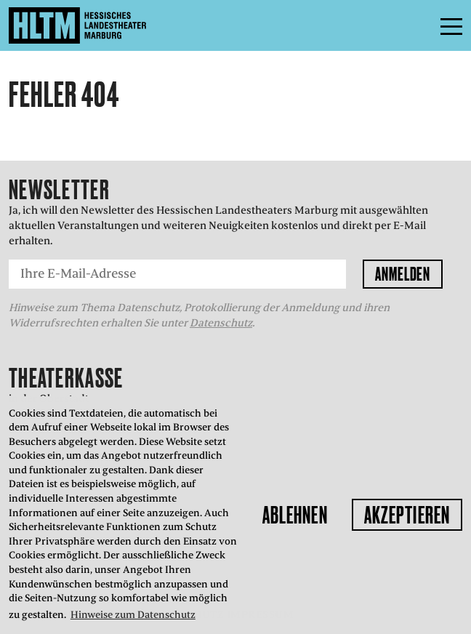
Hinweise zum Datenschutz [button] (133, 615)
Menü (418, 25)
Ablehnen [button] (295, 515)
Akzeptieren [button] (407, 515)
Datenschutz (221, 322)
